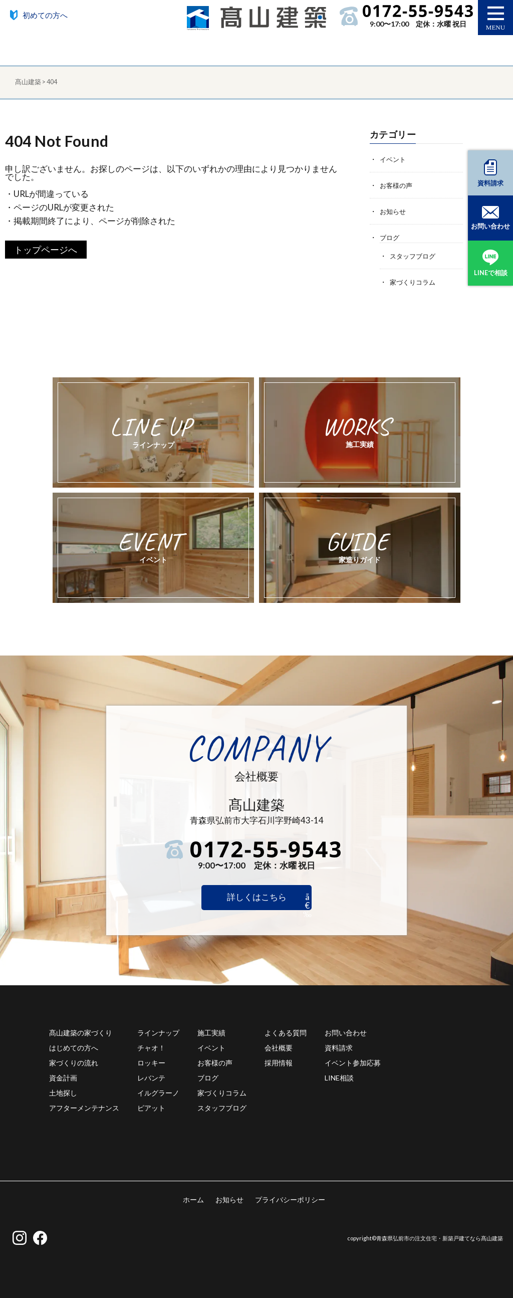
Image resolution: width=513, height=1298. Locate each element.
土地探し (63, 1092)
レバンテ (151, 1077)
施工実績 (211, 1032)
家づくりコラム (414, 282)
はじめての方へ (73, 1047)
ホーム (193, 1199)
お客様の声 (397, 185)
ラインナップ (158, 1032)
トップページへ (45, 249)
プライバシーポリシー (290, 1199)
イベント (394, 159)
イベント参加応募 (353, 1062)
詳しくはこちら (257, 897)
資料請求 (339, 1047)
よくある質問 (286, 1032)
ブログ (390, 237)
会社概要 (279, 1047)
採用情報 (279, 1062)
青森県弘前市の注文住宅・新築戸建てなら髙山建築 (439, 1238)
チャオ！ (151, 1047)
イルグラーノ (158, 1092)
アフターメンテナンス (84, 1107)
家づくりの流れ (73, 1062)
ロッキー (151, 1062)
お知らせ (394, 211)
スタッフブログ (414, 256)
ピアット (151, 1107)
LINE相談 (339, 1077)
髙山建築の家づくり (80, 1032)
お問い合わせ (346, 1032)
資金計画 (63, 1077)
